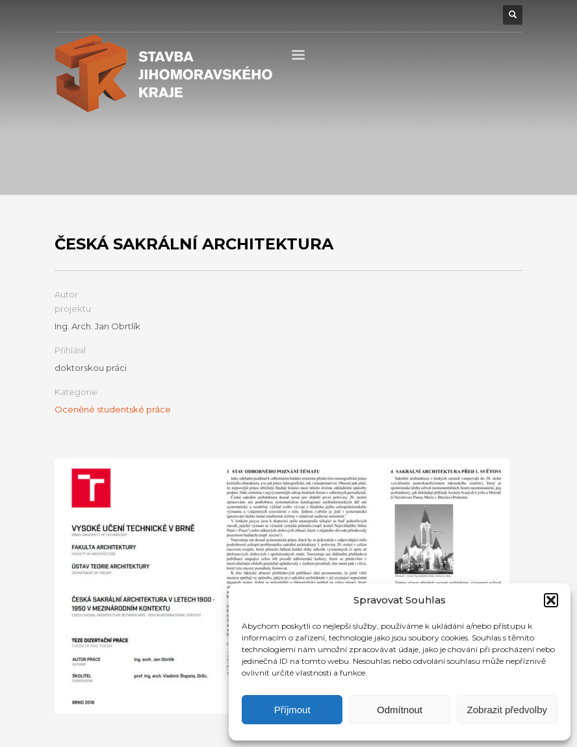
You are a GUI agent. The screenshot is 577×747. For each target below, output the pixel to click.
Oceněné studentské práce (113, 409)
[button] (551, 600)
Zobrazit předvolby (507, 709)
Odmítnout (399, 709)
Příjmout (292, 709)
